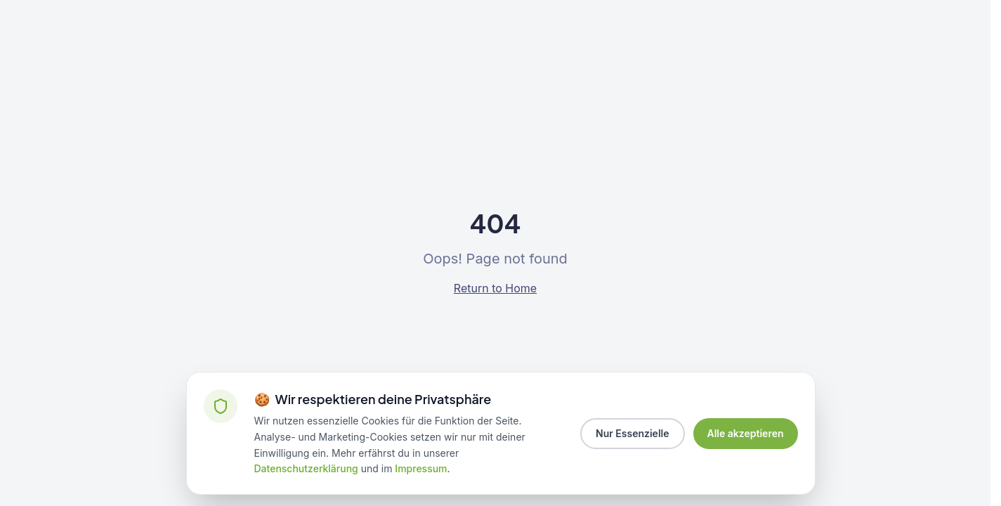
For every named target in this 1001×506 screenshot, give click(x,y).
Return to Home (495, 288)
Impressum (421, 468)
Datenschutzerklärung (306, 468)
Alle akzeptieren (745, 433)
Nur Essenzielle (632, 433)
